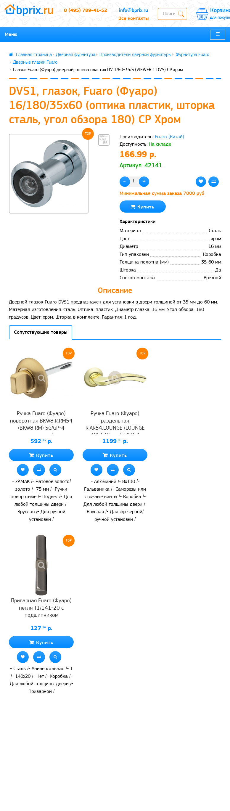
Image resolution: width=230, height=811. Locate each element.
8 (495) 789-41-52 (85, 10)
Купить (143, 207)
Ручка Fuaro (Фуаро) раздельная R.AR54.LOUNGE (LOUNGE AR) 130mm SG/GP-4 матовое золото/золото (115, 428)
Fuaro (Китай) (169, 136)
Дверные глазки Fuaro (35, 62)
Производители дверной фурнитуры (135, 54)
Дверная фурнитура (75, 54)
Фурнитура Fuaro (192, 54)
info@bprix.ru (133, 10)
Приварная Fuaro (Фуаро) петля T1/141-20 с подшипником (41, 608)
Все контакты (133, 18)
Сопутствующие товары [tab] (40, 332)
